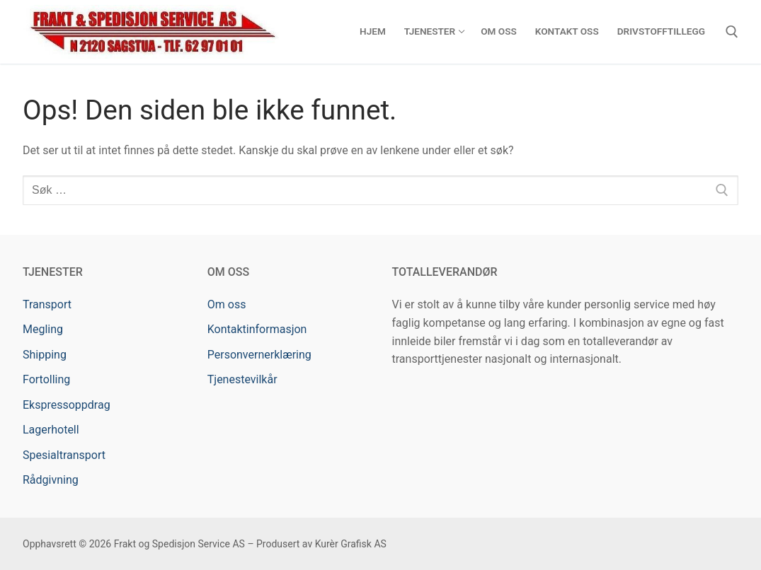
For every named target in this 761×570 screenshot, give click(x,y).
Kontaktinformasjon (257, 329)
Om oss (226, 304)
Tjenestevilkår (242, 379)
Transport (47, 304)
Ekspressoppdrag (66, 405)
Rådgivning (51, 480)
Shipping (45, 354)
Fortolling (46, 379)
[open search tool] (732, 31)
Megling (43, 329)
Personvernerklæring (259, 354)
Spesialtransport (64, 455)
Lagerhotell (51, 429)
